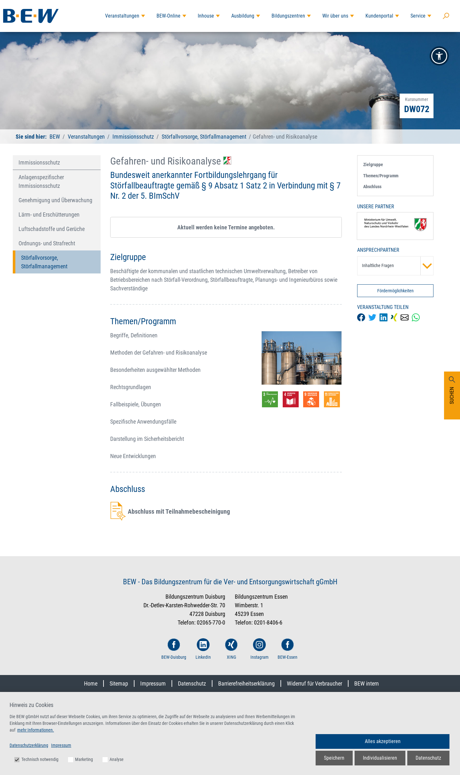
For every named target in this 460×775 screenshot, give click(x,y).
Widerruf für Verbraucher (314, 683)
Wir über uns (335, 16)
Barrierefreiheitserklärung (246, 683)
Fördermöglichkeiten (395, 290)
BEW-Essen (287, 649)
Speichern (334, 758)
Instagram (259, 649)
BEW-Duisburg (173, 649)
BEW (55, 136)
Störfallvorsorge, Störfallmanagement (204, 136)
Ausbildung (242, 16)
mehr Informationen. (35, 730)
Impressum (153, 683)
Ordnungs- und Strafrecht (47, 243)
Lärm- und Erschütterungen (49, 214)
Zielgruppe (373, 164)
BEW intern (366, 683)
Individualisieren (380, 758)
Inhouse (206, 16)
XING (231, 649)
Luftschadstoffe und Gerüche (52, 229)
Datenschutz (192, 683)
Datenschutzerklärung (29, 745)
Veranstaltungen (122, 16)
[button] (439, 56)
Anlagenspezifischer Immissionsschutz (41, 181)
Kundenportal (379, 16)
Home (90, 683)
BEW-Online (168, 16)
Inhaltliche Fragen (397, 266)
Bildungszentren (288, 16)
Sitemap (119, 683)
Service (417, 16)
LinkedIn (203, 649)
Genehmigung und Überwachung (55, 200)
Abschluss (372, 186)
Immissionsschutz (133, 136)
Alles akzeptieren (383, 741)
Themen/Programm (380, 175)
